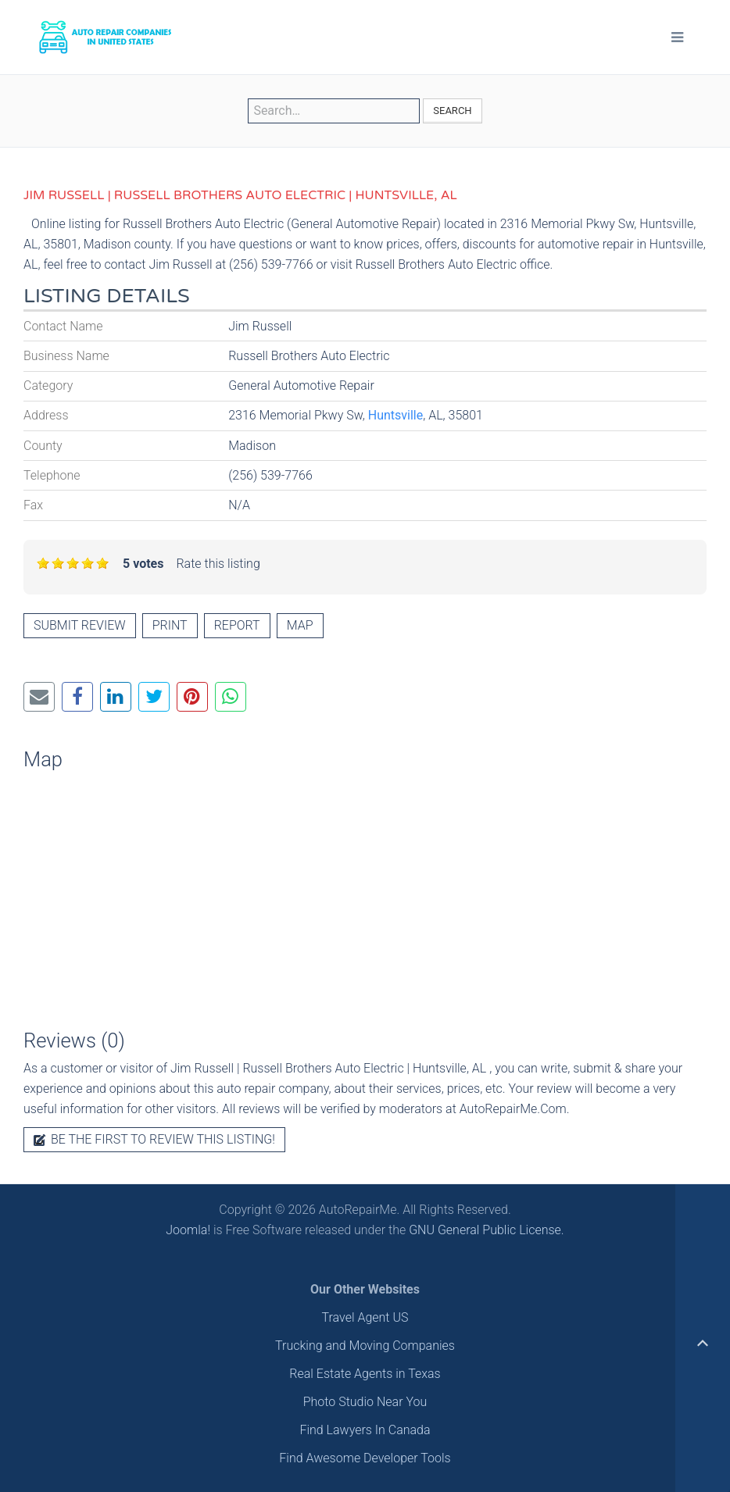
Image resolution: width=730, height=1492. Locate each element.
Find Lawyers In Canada (364, 1429)
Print (170, 625)
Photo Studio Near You (365, 1401)
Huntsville (395, 415)
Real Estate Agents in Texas (364, 1373)
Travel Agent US (365, 1317)
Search (452, 110)
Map (300, 625)
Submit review (80, 625)
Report (237, 625)
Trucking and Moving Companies (365, 1345)
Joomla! (188, 1230)
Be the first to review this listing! (154, 1139)
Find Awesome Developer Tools (364, 1458)
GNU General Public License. (486, 1230)
